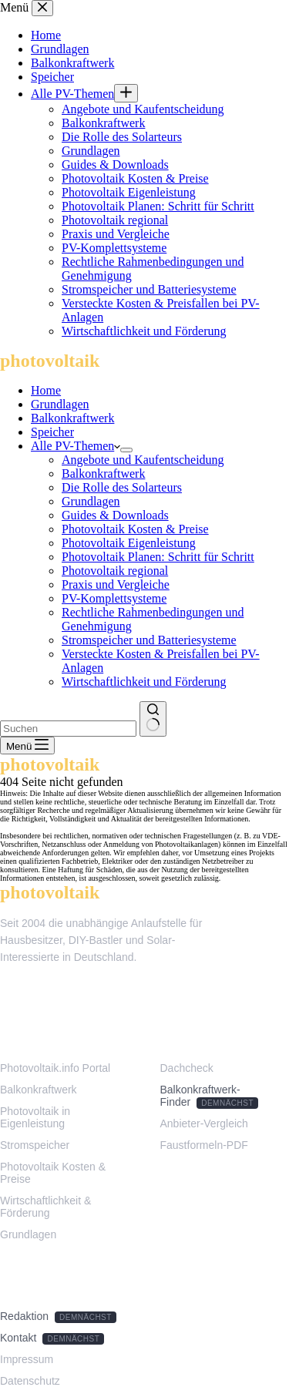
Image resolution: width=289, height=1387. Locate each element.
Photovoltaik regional (115, 570)
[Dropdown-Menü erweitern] (126, 450)
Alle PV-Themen (75, 445)
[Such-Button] (152, 719)
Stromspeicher (34, 1145)
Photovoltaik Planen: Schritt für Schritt (158, 556)
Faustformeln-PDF (204, 1145)
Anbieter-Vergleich (204, 1123)
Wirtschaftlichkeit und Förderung (144, 681)
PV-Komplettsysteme (114, 598)
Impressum (26, 1359)
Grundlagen (60, 404)
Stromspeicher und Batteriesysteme (149, 639)
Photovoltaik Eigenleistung (129, 542)
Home (46, 390)
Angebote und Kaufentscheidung (143, 459)
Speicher (52, 431)
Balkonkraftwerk (72, 418)
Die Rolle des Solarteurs (122, 487)
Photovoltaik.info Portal (55, 1068)
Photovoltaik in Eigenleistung (35, 1117)
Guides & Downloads (115, 515)
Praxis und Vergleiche (116, 584)
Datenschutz (30, 1381)
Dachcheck (186, 1068)
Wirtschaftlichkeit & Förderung (45, 1206)
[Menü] (27, 745)
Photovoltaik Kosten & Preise (135, 529)
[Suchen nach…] (68, 728)
